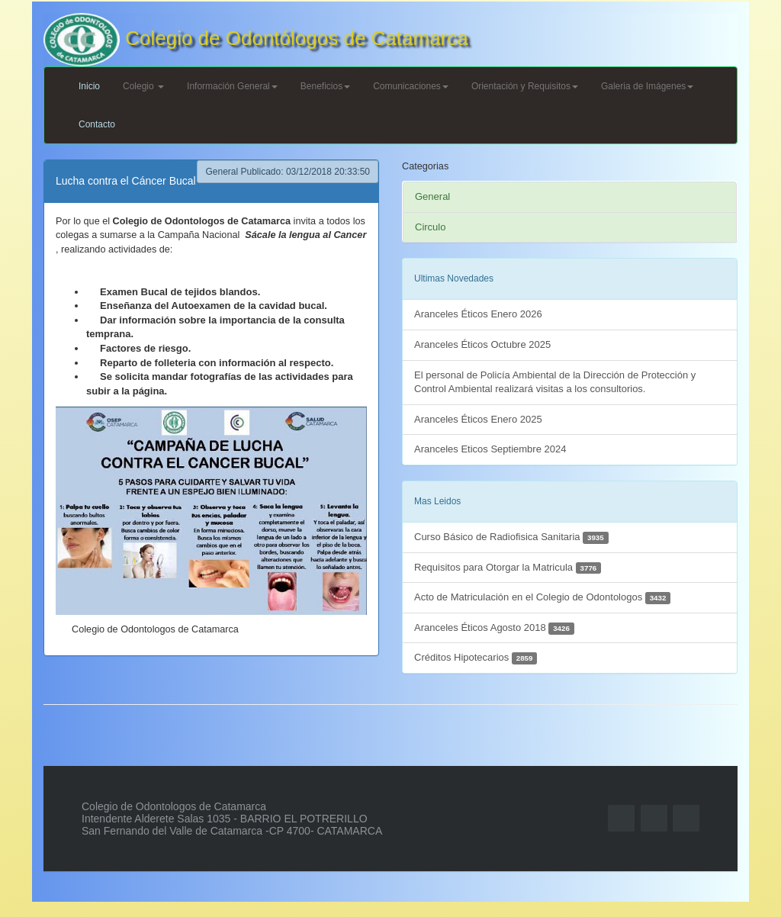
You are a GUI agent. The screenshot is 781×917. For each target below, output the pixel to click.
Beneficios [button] (325, 86)
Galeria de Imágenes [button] (647, 86)
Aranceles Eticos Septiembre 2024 (490, 449)
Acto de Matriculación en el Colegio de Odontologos (542, 597)
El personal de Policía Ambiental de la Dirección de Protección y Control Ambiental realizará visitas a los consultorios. (555, 382)
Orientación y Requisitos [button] (524, 86)
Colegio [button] (143, 86)
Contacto (97, 124)
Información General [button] (232, 86)
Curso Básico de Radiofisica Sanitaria (511, 537)
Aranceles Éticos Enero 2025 (478, 419)
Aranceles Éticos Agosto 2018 (494, 628)
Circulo (430, 227)
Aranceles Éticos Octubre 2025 (482, 344)
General (432, 196)
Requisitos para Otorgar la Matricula (507, 567)
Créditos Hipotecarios (475, 658)
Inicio (89, 86)
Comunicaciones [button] (410, 86)
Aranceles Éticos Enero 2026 (478, 314)
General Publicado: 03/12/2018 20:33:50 (287, 171)
